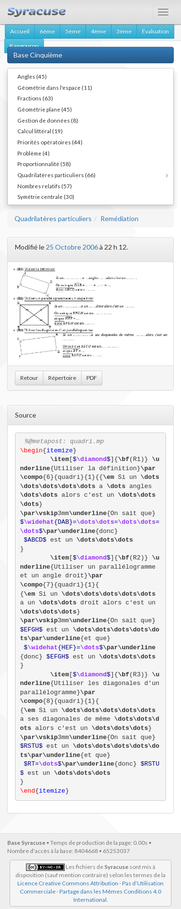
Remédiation (119, 218)
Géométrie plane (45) (44, 109)
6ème (47, 31)
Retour (29, 377)
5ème (73, 31)
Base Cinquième (38, 55)
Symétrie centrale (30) (45, 196)
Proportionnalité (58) (44, 163)
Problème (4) (33, 153)
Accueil (19, 31)
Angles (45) (32, 76)
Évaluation (155, 31)
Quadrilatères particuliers (53, 218)
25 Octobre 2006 (72, 247)
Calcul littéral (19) (40, 130)
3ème (124, 31)
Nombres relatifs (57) (44, 185)
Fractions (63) (35, 98)
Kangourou (24, 45)
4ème (98, 31)
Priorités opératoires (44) (50, 142)
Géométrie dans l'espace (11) (54, 87)
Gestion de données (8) (47, 120)
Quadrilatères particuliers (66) (56, 174)
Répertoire (62, 377)
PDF (91, 377)
